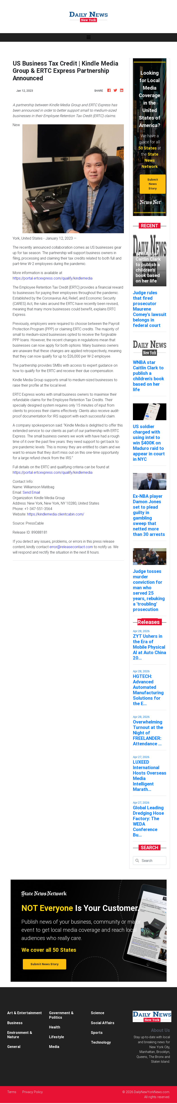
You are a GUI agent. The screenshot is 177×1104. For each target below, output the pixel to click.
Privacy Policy (32, 1092)
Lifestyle (56, 1037)
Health (54, 1027)
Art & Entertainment (24, 1013)
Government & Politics (61, 1015)
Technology (101, 1042)
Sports (97, 1032)
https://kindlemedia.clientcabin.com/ (55, 514)
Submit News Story (152, 184)
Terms (11, 1092)
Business (15, 1023)
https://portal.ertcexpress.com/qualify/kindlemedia (52, 278)
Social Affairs (102, 1023)
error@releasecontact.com (71, 547)
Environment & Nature (19, 1034)
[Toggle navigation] (88, 37)
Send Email (31, 492)
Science (97, 1013)
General (13, 1046)
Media (54, 1046)
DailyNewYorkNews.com (151, 1092)
